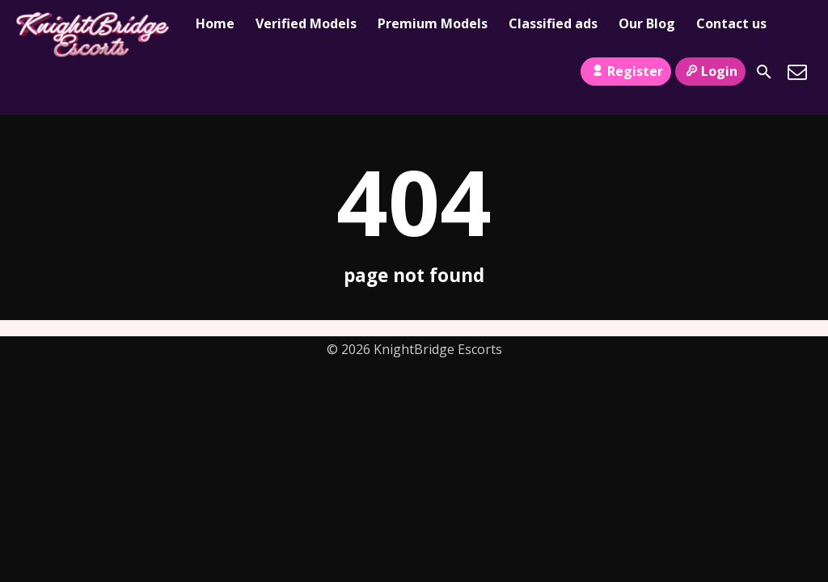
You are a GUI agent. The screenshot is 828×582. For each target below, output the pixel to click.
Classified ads (553, 23)
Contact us (731, 23)
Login (710, 71)
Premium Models (433, 23)
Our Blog (647, 23)
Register (625, 71)
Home (215, 23)
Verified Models (306, 23)
